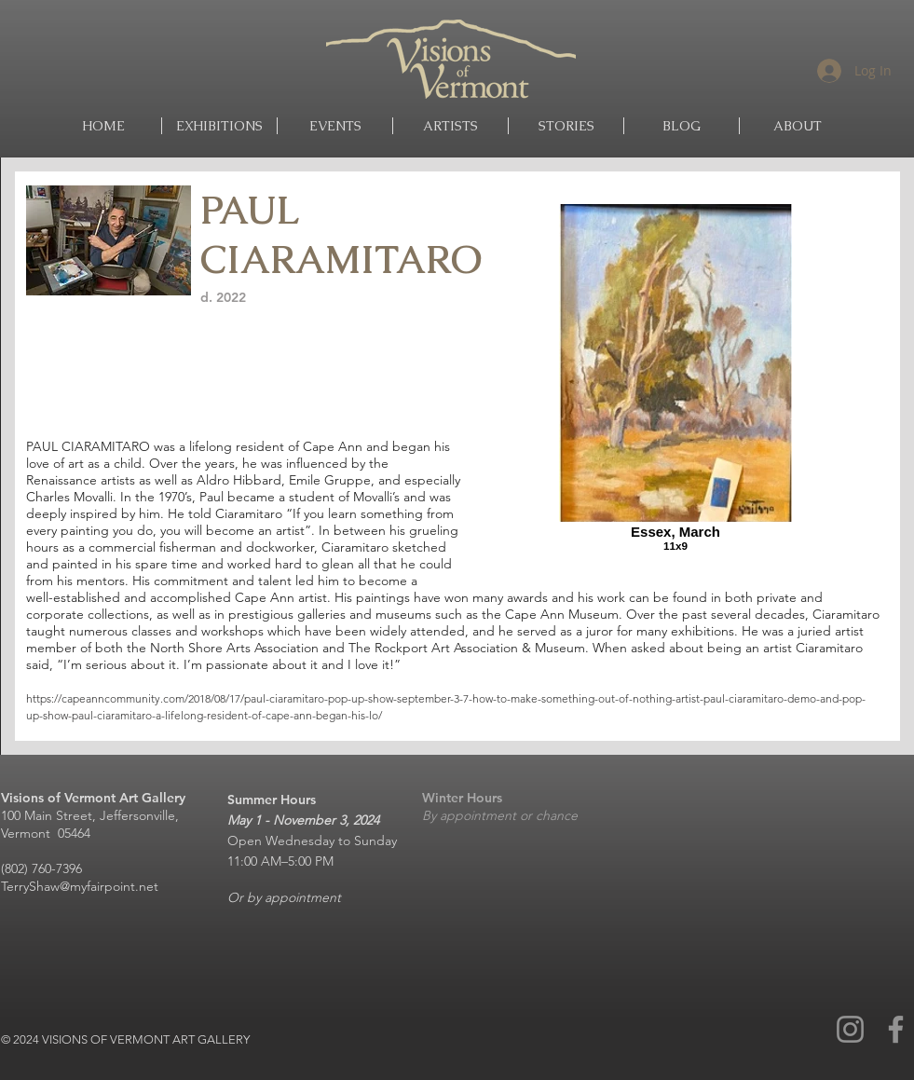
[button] (450, 125)
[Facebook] (896, 1029)
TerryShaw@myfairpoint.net (79, 886)
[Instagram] (850, 1029)
